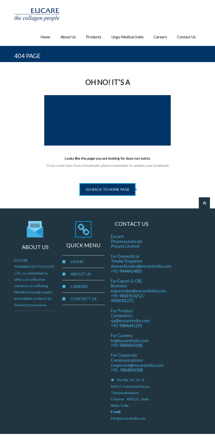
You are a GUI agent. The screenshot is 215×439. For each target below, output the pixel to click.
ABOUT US (81, 273)
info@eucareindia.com (128, 418)
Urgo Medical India (127, 37)
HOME (77, 261)
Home (45, 37)
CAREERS (79, 286)
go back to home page (107, 189)
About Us (68, 37)
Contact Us (186, 37)
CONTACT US (84, 298)
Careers (160, 37)
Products (93, 37)
